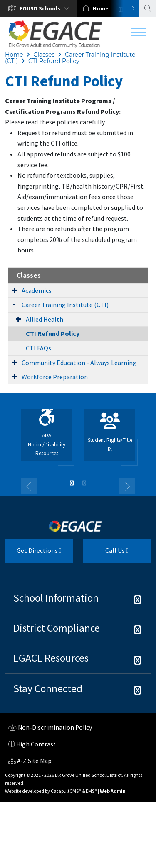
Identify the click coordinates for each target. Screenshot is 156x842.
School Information (56, 598)
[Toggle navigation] (138, 34)
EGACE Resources (51, 658)
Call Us (106, 553)
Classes (43, 54)
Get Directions (33, 553)
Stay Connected (47, 688)
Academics (37, 290)
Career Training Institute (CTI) (65, 304)
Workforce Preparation (55, 377)
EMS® (91, 791)
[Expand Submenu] (14, 290)
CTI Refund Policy (53, 61)
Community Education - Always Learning (79, 362)
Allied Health (44, 319)
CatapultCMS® (66, 791)
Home (101, 8)
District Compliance (56, 628)
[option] (38, 8)
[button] (46, 8)
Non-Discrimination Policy (50, 729)
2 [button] (84, 483)
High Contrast (36, 744)
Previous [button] (29, 486)
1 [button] (72, 483)
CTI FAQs (38, 348)
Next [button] (124, 8)
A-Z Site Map (30, 762)
